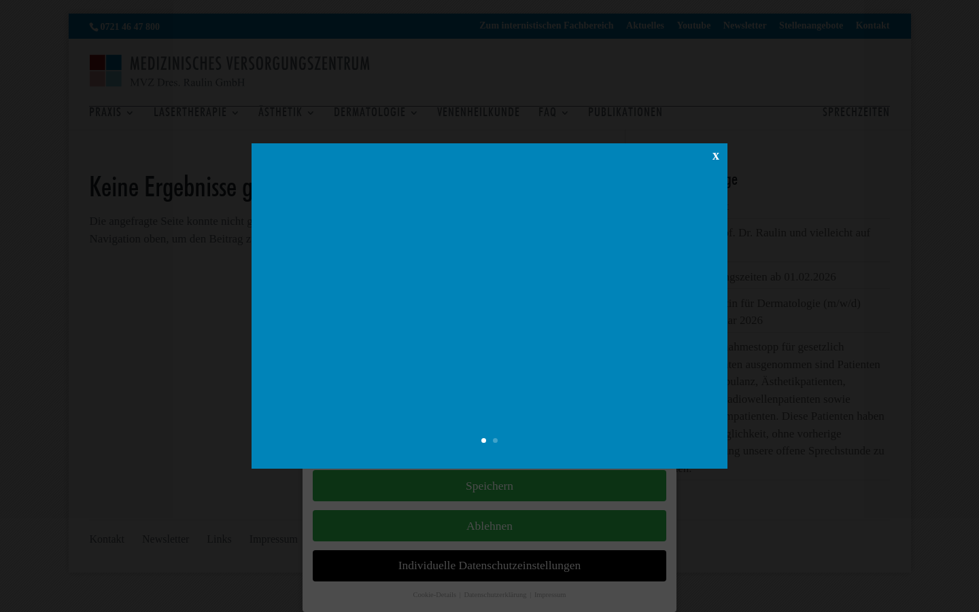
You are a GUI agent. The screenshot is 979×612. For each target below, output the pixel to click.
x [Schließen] (715, 154)
